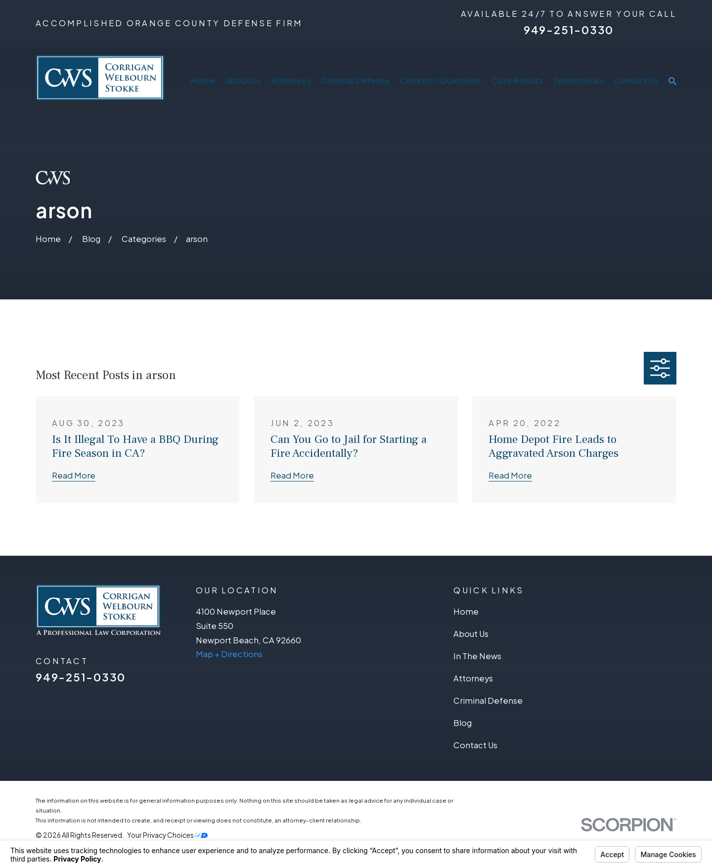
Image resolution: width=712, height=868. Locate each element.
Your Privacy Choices (167, 835)
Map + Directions (229, 654)
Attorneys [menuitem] (291, 80)
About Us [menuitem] (243, 80)
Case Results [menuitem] (517, 80)
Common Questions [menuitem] (440, 80)
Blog (462, 723)
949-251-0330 (569, 30)
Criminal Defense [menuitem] (355, 80)
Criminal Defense (488, 700)
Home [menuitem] (203, 80)
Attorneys (473, 678)
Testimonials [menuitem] (578, 80)
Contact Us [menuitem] (636, 80)
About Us (471, 633)
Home (466, 611)
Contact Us (475, 745)
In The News (477, 656)
